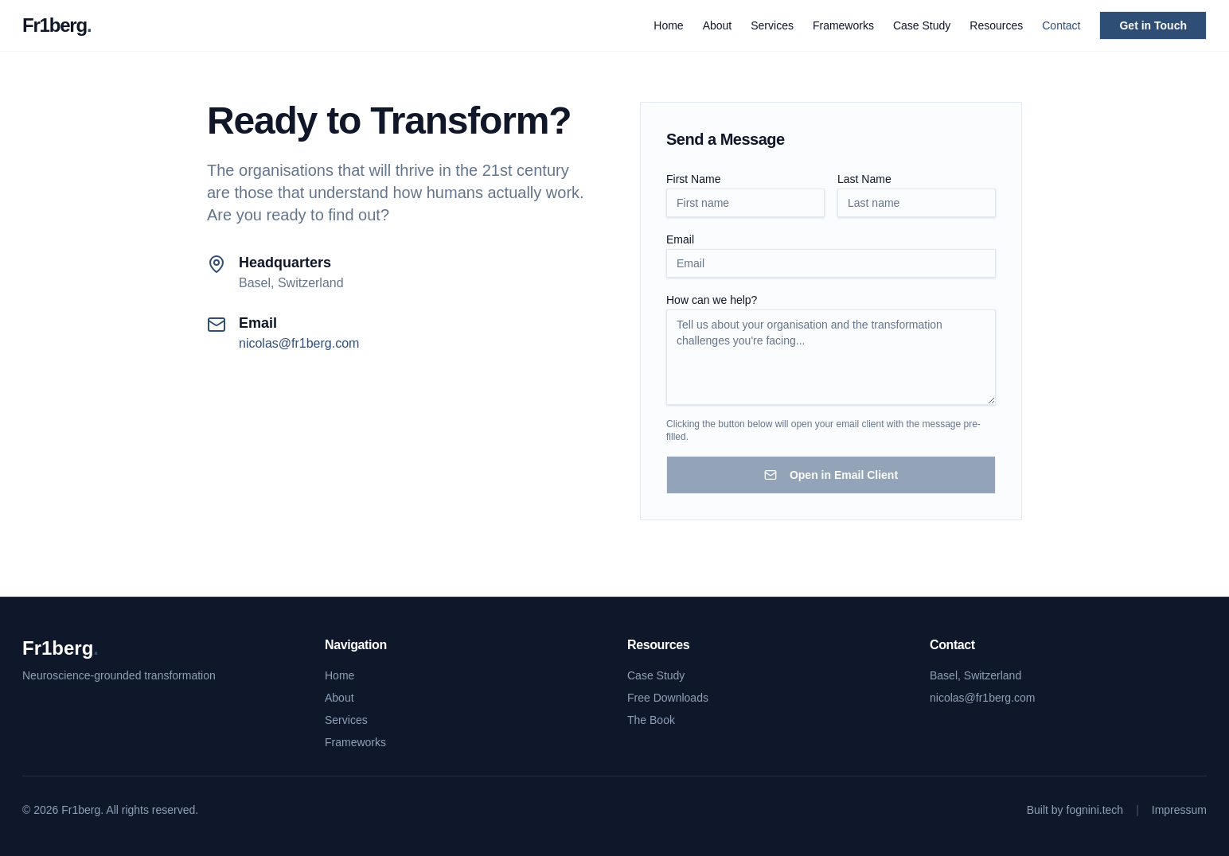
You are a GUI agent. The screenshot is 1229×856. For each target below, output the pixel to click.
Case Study (921, 25)
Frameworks (843, 25)
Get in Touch (1153, 25)
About (717, 25)
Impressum (1179, 809)
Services (772, 25)
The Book (651, 720)
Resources (996, 25)
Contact (1061, 25)
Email (680, 239)
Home (668, 25)
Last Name (864, 179)
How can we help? (711, 300)
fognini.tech (1095, 809)
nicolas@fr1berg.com (299, 343)
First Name (693, 179)
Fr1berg (56, 25)
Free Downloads (667, 697)
